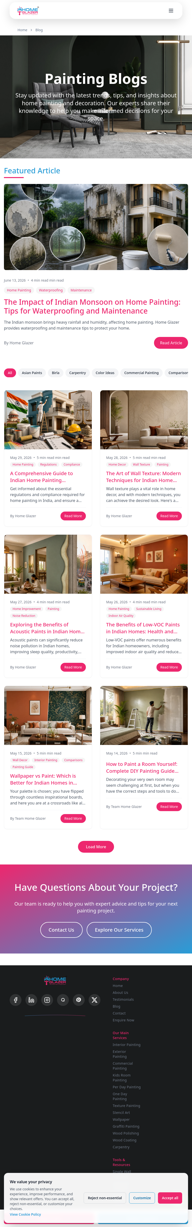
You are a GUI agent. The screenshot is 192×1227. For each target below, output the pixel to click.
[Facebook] (15, 1001)
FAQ (153, 1112)
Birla (55, 372)
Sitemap (157, 1144)
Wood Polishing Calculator (127, 1167)
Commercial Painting (141, 372)
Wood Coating (162, 1085)
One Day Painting (157, 1042)
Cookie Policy (161, 1138)
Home (22, 30)
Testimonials (124, 999)
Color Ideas (105, 372)
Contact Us (61, 930)
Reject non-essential (105, 1197)
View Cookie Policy (25, 1214)
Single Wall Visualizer (123, 1119)
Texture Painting (164, 1051)
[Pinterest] (79, 1001)
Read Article (171, 343)
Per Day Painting (164, 1032)
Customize (142, 1197)
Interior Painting (164, 990)
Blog (39, 30)
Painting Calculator (122, 1155)
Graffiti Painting (163, 1072)
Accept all (170, 1197)
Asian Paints (32, 372)
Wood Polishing (163, 1078)
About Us (122, 992)
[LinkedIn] (31, 1001)
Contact (120, 1013)
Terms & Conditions (159, 1128)
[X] (94, 1001)
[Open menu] (171, 10)
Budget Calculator (122, 1143)
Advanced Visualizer (122, 1131)
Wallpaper (158, 1065)
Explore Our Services (119, 930)
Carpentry (77, 372)
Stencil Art (159, 1058)
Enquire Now (125, 1019)
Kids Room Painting (159, 1023)
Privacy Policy (161, 1119)
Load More (96, 846)
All (10, 372)
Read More (73, 516)
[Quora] (63, 1001)
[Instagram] (47, 1001)
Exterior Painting (157, 999)
